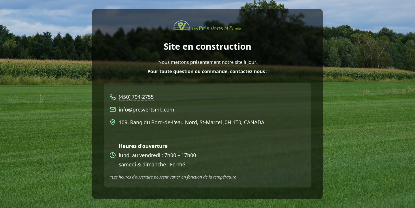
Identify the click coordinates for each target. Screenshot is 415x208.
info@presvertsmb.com (146, 109)
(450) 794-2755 (136, 96)
